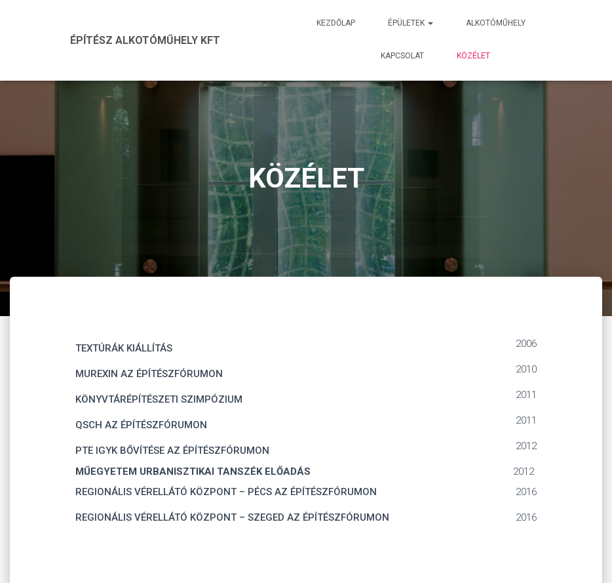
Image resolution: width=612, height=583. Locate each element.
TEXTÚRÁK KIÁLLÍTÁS (123, 348)
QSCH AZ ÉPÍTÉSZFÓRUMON (141, 425)
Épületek (410, 23)
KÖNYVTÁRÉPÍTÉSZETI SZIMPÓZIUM (158, 399)
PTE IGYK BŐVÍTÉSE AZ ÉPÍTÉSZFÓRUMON (172, 450)
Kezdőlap (335, 23)
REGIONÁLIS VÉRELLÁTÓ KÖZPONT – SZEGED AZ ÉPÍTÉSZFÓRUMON (232, 517)
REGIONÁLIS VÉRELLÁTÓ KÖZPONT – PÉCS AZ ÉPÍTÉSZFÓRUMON (226, 492)
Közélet (473, 55)
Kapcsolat (402, 55)
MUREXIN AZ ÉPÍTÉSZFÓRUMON (149, 374)
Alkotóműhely (496, 23)
